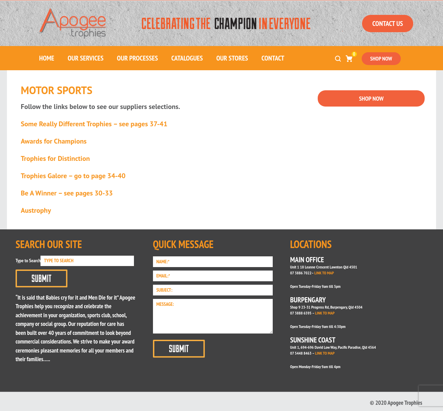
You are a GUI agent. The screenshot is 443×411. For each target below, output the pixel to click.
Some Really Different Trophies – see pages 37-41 (94, 123)
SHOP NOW (381, 58)
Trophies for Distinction (55, 158)
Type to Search (28, 260)
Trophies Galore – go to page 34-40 (73, 175)
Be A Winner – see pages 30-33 (67, 193)
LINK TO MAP (324, 272)
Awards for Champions (54, 141)
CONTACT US (387, 23)
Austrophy (36, 210)
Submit (41, 278)
